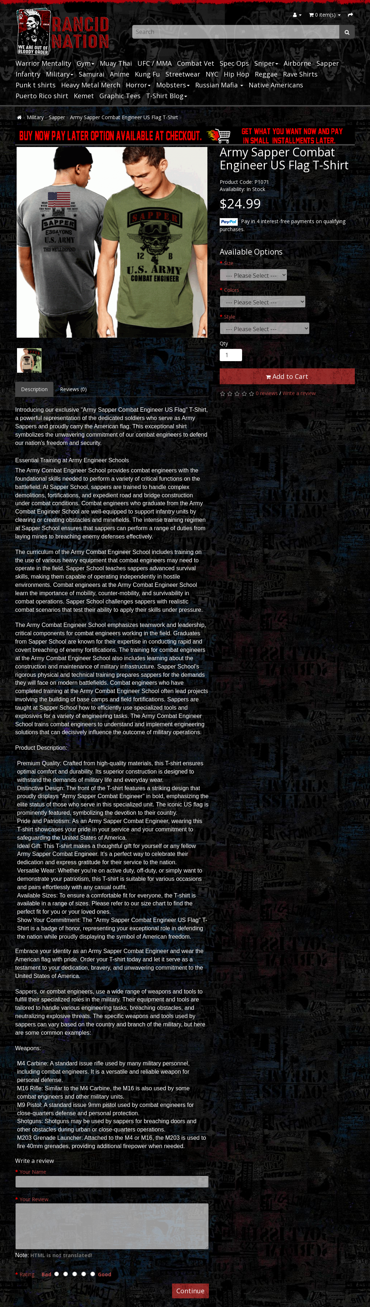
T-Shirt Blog (166, 95)
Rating (27, 1274)
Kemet (84, 95)
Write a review (299, 393)
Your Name (33, 1171)
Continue (190, 1290)
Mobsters (173, 84)
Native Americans (276, 84)
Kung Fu (147, 74)
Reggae (266, 74)
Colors (231, 289)
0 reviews (267, 393)
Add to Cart (287, 376)
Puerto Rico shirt (42, 95)
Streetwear (182, 74)
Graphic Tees (120, 95)
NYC (212, 74)
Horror (138, 84)
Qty (224, 343)
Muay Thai (116, 63)
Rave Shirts (300, 74)
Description (34, 389)
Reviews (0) (73, 389)
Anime (119, 74)
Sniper (266, 63)
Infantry (28, 74)
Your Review (34, 1199)
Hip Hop (236, 74)
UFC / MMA (154, 63)
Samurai (91, 74)
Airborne (297, 63)
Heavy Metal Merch (90, 84)
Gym (85, 63)
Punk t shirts (36, 84)
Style (229, 316)
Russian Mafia (219, 84)
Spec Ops (234, 63)
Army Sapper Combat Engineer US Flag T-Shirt (124, 117)
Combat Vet (195, 63)
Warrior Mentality (43, 63)
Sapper (328, 63)
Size (228, 263)
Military (59, 74)
